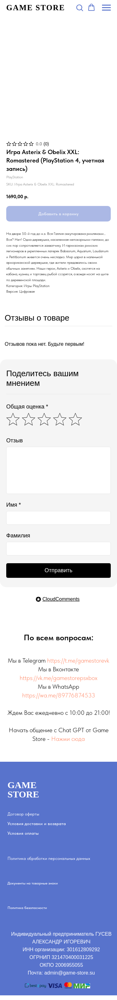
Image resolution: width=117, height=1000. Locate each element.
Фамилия (18, 535)
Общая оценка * (27, 407)
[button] (79, 7)
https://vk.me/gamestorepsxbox (58, 678)
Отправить (58, 570)
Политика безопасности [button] (27, 908)
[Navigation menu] (106, 8)
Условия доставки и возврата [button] (36, 823)
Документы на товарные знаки (32, 883)
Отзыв (14, 440)
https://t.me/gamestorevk (78, 660)
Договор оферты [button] (23, 813)
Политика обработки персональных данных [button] (48, 858)
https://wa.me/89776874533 (58, 695)
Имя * (13, 505)
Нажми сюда (68, 738)
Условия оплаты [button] (23, 833)
